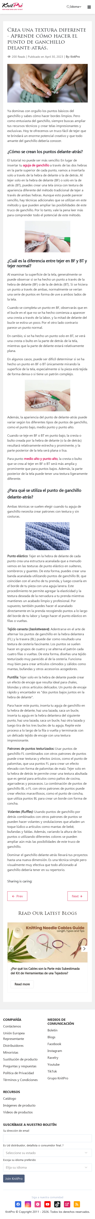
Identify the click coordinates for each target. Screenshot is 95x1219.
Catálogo (9, 1098)
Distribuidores (13, 1045)
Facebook (54, 1044)
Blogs (51, 1037)
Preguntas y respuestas (19, 1066)
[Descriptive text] (22, 984)
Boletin (53, 1030)
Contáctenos (12, 1026)
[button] (10, 949)
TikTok (52, 1071)
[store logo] (12, 6)
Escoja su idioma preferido (19, 1160)
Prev (17, 896)
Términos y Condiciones (20, 1079)
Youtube (54, 1064)
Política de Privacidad (18, 1073)
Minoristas (10, 1052)
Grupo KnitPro (58, 1078)
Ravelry (53, 1057)
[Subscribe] (14, 1178)
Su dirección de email (16, 1130)
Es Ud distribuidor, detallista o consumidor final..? (33, 1145)
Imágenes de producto (19, 1105)
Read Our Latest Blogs (47, 913)
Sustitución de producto (20, 1059)
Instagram (55, 1050)
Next (77, 896)
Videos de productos (18, 1112)
